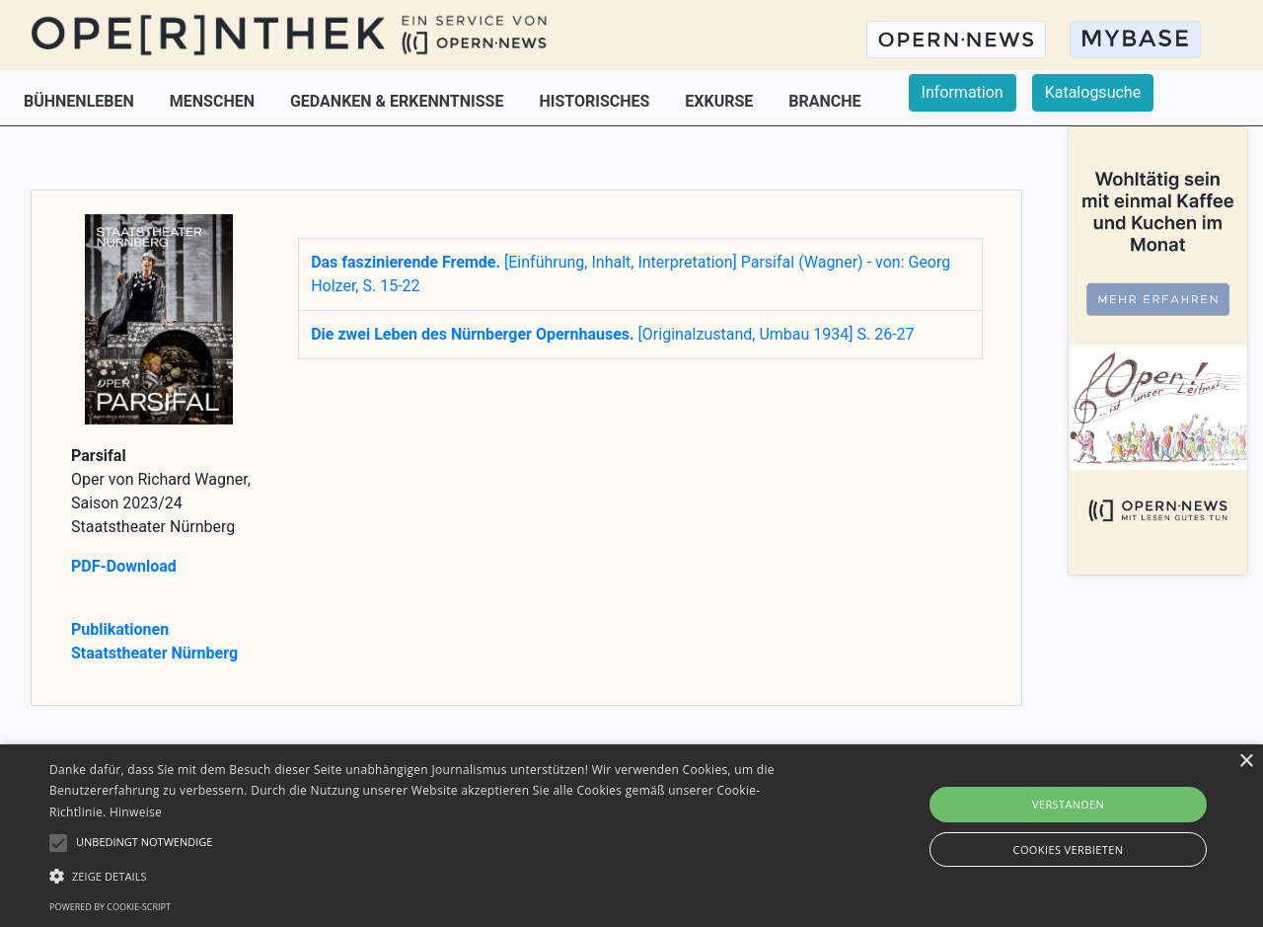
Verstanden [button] (1068, 804)
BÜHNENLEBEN (81, 101)
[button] (427, 876)
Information (962, 92)
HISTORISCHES (596, 101)
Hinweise (136, 812)
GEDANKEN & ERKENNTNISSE (398, 101)
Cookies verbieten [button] (1068, 849)
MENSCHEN (214, 101)
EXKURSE (721, 101)
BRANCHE (824, 101)
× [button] (1245, 761)
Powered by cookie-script (110, 906)
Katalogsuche (1093, 92)
